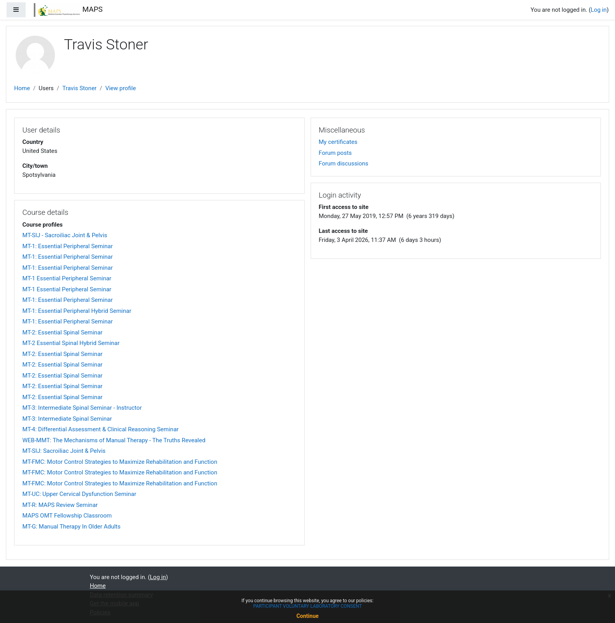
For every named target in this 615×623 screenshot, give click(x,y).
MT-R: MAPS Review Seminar (60, 505)
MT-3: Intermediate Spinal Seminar (67, 418)
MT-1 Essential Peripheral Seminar (66, 278)
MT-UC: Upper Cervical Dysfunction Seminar (79, 494)
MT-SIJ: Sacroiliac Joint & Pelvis (64, 450)
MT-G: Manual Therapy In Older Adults (71, 526)
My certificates (338, 141)
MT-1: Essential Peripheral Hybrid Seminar (76, 310)
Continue (308, 616)
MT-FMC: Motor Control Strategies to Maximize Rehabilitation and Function (119, 461)
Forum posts (335, 152)
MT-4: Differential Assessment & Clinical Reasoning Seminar (100, 429)
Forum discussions (344, 163)
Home (22, 88)
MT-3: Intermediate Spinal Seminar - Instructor (82, 407)
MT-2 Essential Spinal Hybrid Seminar (71, 343)
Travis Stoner (79, 88)
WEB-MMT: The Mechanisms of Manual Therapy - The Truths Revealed (114, 440)
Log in (599, 9)
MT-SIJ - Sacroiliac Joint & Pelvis (64, 235)
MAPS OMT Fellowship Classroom (67, 515)
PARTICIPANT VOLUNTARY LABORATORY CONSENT (307, 606)
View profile (120, 88)
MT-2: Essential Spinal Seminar (62, 332)
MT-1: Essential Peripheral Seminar (67, 246)
